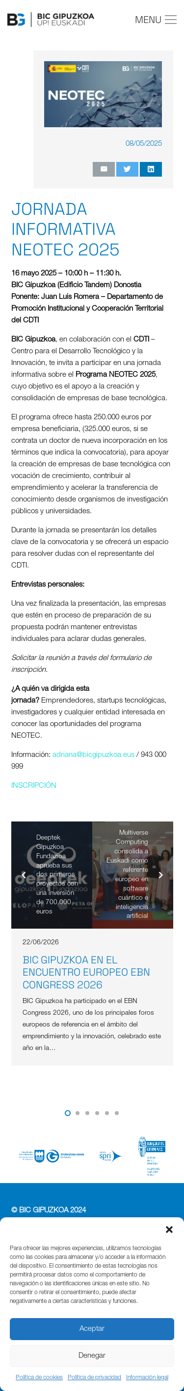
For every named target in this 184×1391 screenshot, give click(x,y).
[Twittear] (127, 169)
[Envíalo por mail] (104, 169)
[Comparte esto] (151, 169)
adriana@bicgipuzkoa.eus (93, 755)
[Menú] (156, 19)
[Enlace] (50, 19)
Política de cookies (39, 1378)
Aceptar (92, 1329)
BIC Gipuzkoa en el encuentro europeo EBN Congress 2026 (86, 972)
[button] (169, 1229)
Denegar (92, 1356)
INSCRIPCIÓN (33, 786)
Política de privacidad (94, 1378)
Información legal (147, 1378)
